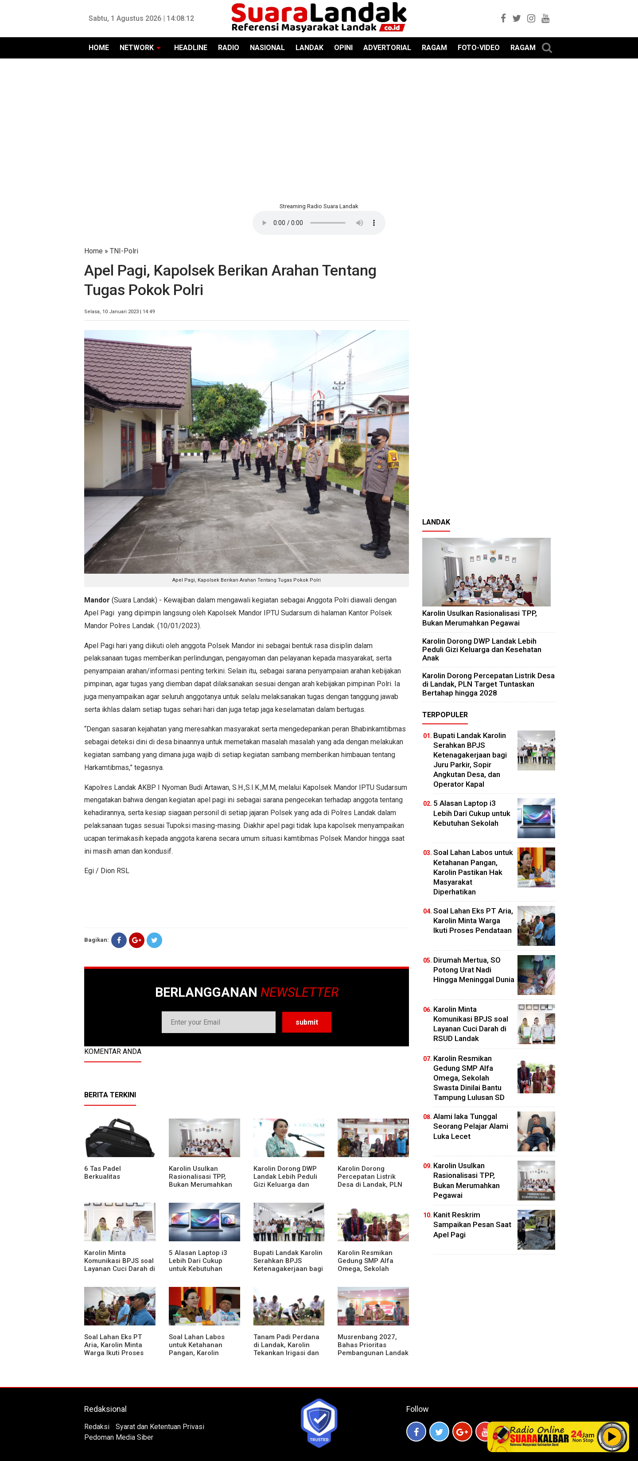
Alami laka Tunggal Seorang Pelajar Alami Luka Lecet (470, 1126)
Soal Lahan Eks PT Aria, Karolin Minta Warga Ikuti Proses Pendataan (114, 1349)
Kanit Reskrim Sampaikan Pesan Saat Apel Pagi (472, 1224)
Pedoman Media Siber (118, 1437)
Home (93, 251)
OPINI (343, 47)
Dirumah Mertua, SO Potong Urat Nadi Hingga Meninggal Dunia (473, 970)
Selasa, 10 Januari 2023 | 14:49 (119, 312)
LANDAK (309, 47)
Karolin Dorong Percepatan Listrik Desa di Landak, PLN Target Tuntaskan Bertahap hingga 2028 (373, 1185)
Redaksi (96, 1426)
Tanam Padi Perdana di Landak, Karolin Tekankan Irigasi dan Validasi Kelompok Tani (286, 1353)
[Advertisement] (319, 129)
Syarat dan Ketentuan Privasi (160, 1426)
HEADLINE (190, 47)
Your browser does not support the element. (319, 223)
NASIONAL (267, 47)
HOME (99, 47)
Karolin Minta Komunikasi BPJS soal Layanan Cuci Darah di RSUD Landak (119, 1265)
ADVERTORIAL (387, 47)
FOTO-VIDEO (479, 47)
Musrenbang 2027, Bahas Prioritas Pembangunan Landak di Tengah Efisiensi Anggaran (373, 1353)
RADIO (228, 47)
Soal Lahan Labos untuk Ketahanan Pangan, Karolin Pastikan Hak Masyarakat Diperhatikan (197, 1357)
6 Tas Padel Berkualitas (102, 1173)
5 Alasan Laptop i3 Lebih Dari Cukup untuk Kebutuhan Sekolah (198, 1265)
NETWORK (137, 47)
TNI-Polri (124, 251)
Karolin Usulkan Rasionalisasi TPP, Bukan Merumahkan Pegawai (200, 1181)
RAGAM (434, 47)
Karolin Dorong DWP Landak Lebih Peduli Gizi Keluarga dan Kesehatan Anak (285, 1181)
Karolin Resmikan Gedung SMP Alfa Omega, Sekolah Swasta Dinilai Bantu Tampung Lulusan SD (371, 1269)
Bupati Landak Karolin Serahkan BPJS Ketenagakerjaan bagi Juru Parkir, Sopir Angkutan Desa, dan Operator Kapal (288, 1273)
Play (612, 1436)
